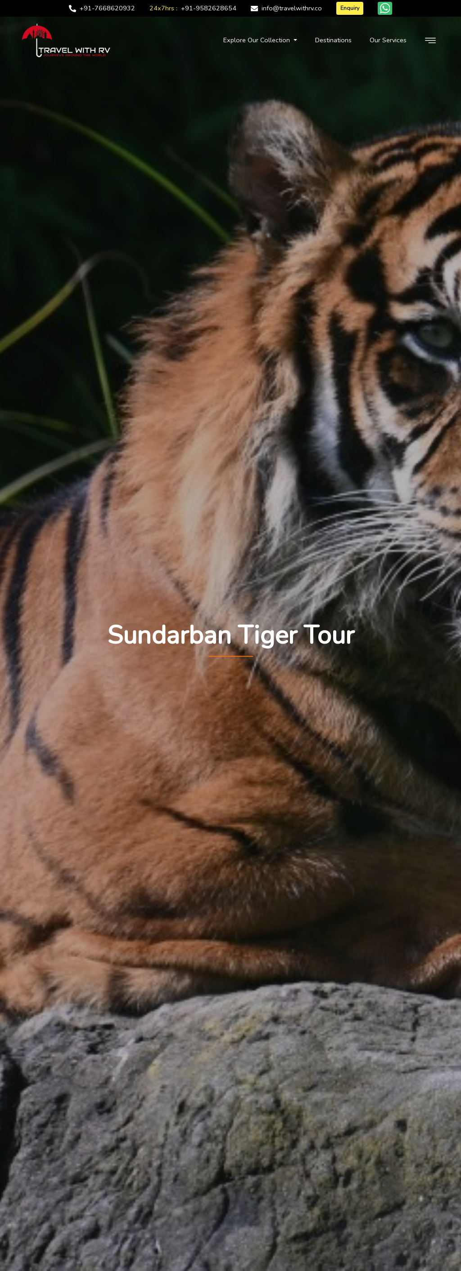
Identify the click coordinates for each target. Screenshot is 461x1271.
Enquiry (349, 8)
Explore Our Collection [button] (257, 40)
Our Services (388, 40)
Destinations (333, 40)
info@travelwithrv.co (292, 8)
